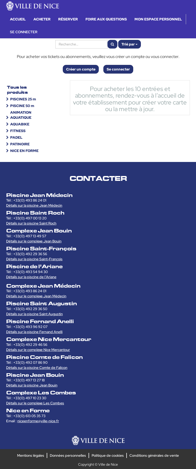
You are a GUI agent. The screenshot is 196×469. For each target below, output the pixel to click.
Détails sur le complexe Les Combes (35, 403)
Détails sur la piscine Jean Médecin (34, 205)
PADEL (16, 137)
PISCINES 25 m (23, 99)
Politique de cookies (108, 455)
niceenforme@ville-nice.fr (38, 421)
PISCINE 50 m (22, 105)
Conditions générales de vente (154, 455)
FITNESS (18, 130)
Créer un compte (80, 69)
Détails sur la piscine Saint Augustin (34, 314)
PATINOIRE (20, 144)
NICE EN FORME (24, 150)
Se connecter (118, 69)
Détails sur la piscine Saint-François (34, 259)
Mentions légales (30, 455)
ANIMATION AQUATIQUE (20, 115)
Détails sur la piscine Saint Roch (31, 223)
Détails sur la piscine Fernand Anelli (34, 332)
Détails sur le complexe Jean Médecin (36, 296)
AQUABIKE (19, 124)
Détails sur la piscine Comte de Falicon (36, 367)
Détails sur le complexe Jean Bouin (34, 241)
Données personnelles (68, 455)
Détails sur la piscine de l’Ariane (31, 277)
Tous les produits (17, 90)
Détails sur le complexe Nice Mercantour (38, 349)
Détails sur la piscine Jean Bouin (31, 385)
